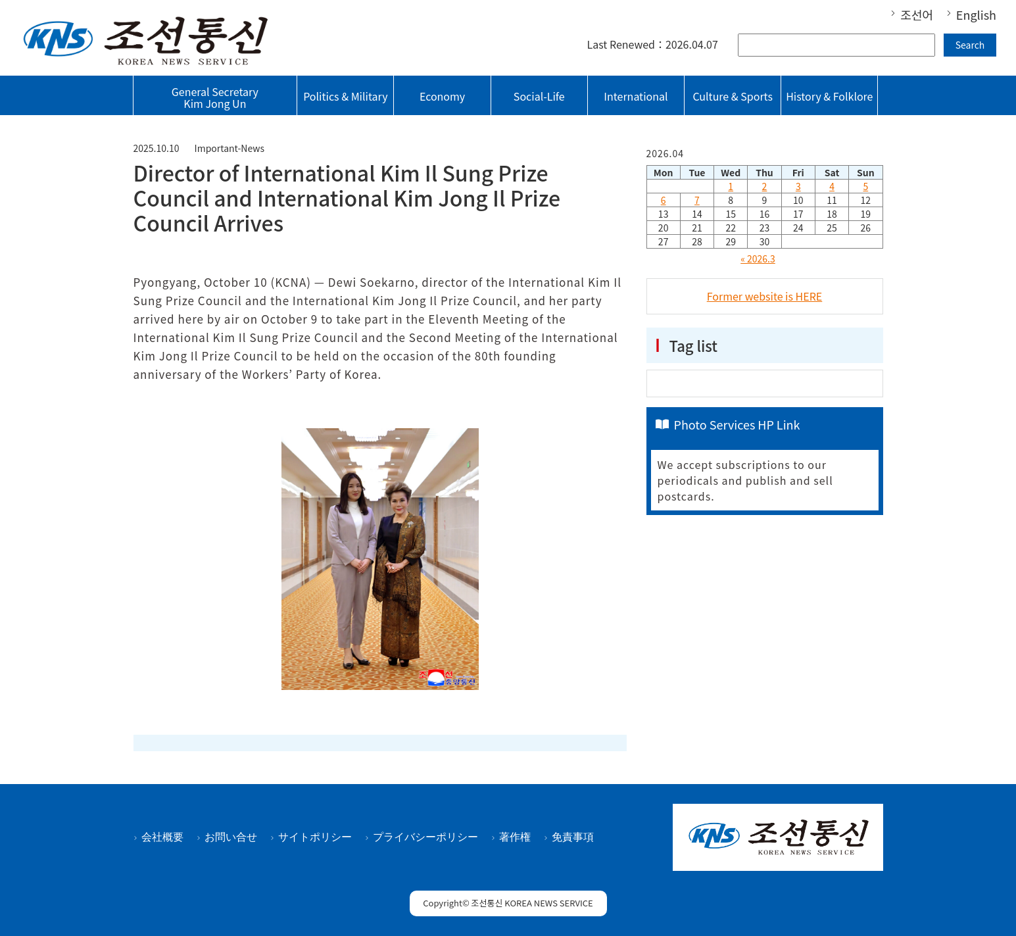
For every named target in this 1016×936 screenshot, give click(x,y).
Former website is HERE (765, 296)
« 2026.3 (757, 258)
